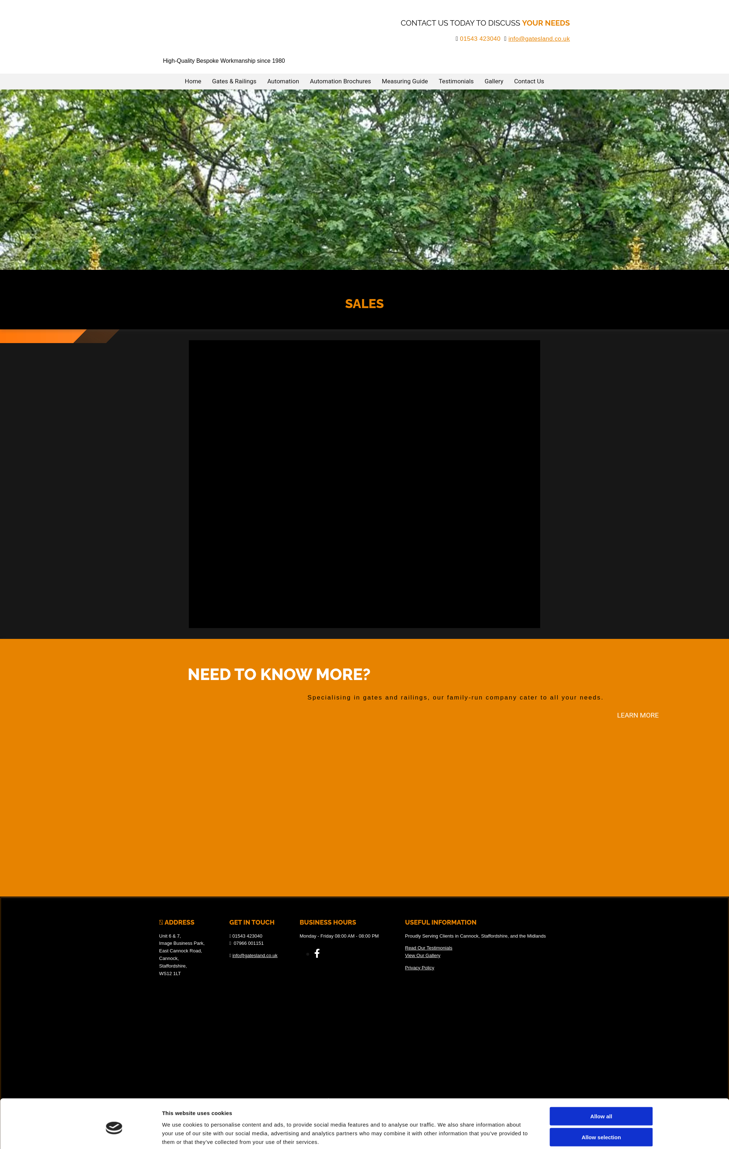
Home (193, 80)
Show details (445, 989)
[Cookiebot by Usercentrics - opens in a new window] (114, 989)
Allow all (601, 940)
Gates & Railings (234, 80)
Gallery (494, 80)
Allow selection (601, 961)
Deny (601, 982)
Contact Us (529, 80)
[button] (638, 715)
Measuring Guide (405, 80)
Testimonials (456, 80)
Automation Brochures (340, 80)
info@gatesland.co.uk (539, 38)
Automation (283, 80)
